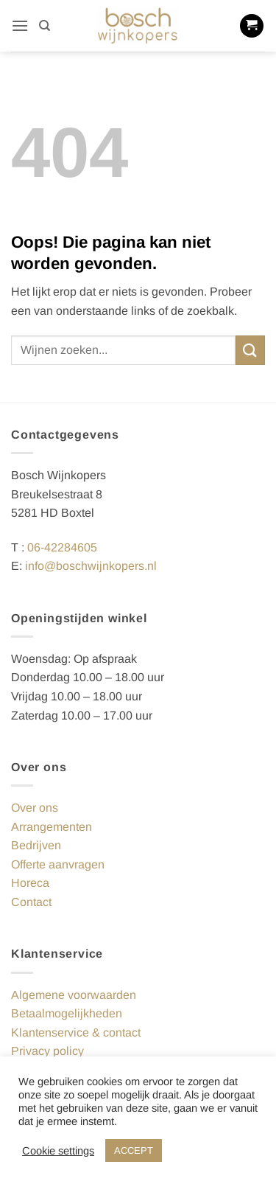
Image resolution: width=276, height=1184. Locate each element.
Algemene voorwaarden (73, 995)
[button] (20, 25)
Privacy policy (47, 1051)
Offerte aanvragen (58, 864)
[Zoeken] (44, 26)
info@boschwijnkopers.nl (91, 566)
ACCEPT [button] (133, 1150)
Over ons (34, 807)
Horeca (30, 883)
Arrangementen (51, 827)
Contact (31, 902)
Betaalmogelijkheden (66, 1013)
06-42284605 (62, 547)
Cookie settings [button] (58, 1151)
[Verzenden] (250, 349)
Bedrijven (36, 845)
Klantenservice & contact (76, 1032)
